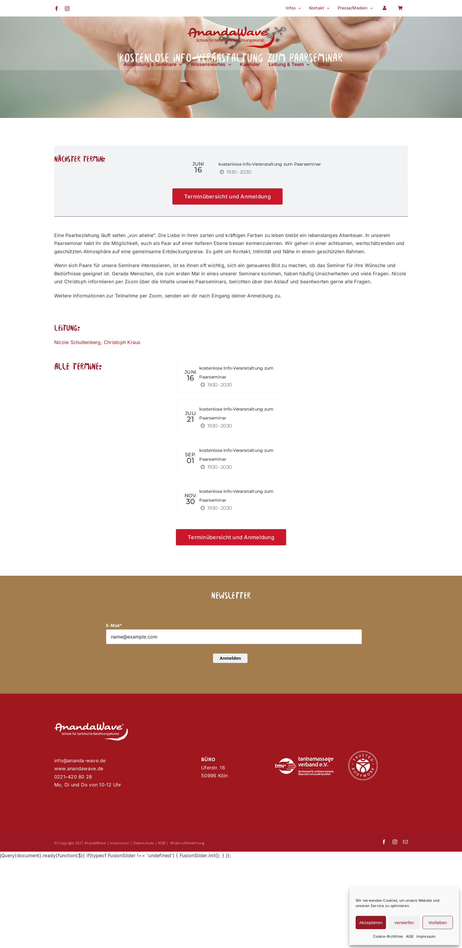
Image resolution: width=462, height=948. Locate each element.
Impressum (425, 936)
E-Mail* (114, 625)
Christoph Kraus (122, 342)
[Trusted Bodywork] (363, 753)
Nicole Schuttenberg (77, 342)
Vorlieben (437, 922)
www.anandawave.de (78, 768)
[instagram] (394, 842)
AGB (410, 936)
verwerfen (404, 922)
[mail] (405, 842)
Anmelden (230, 658)
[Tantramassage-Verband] (304, 759)
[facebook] (384, 842)
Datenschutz (143, 842)
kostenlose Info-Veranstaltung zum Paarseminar (269, 164)
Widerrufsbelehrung (187, 842)
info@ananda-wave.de (80, 760)
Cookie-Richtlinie (388, 936)
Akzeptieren (370, 922)
